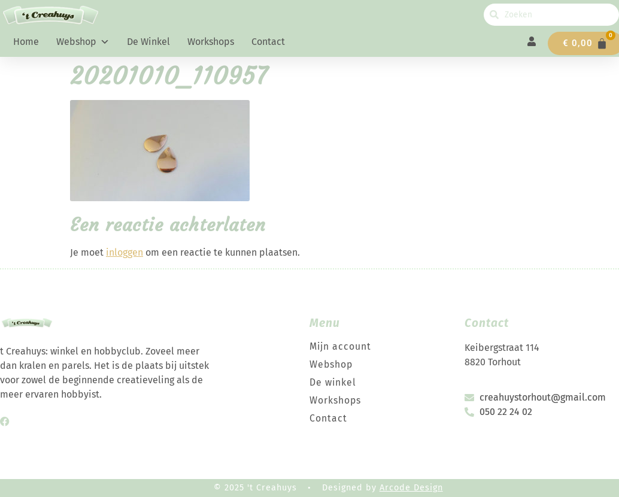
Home (26, 41)
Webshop (83, 42)
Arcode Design (411, 488)
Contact (268, 41)
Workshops (210, 41)
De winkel (148, 41)
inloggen (124, 252)
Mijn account (341, 346)
